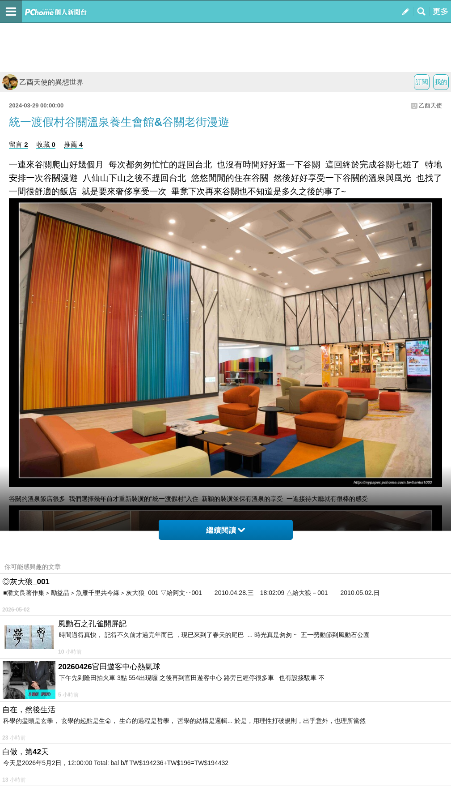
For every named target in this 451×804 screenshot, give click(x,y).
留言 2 (18, 144)
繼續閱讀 (225, 530)
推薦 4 (73, 144)
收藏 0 (45, 144)
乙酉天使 (430, 105)
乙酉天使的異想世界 (43, 82)
